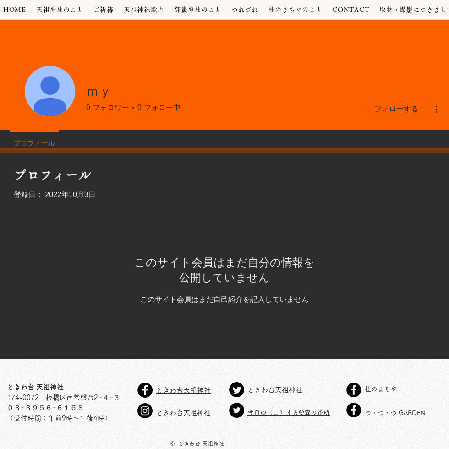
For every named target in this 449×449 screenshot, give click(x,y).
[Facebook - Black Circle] (353, 390)
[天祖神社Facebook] (145, 390)
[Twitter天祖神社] (236, 389)
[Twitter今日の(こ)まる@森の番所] (236, 410)
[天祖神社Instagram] (145, 410)
